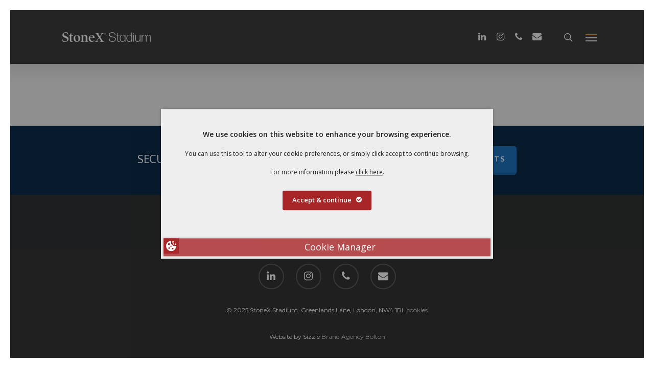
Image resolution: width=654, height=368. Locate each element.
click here (369, 172)
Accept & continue (327, 200)
